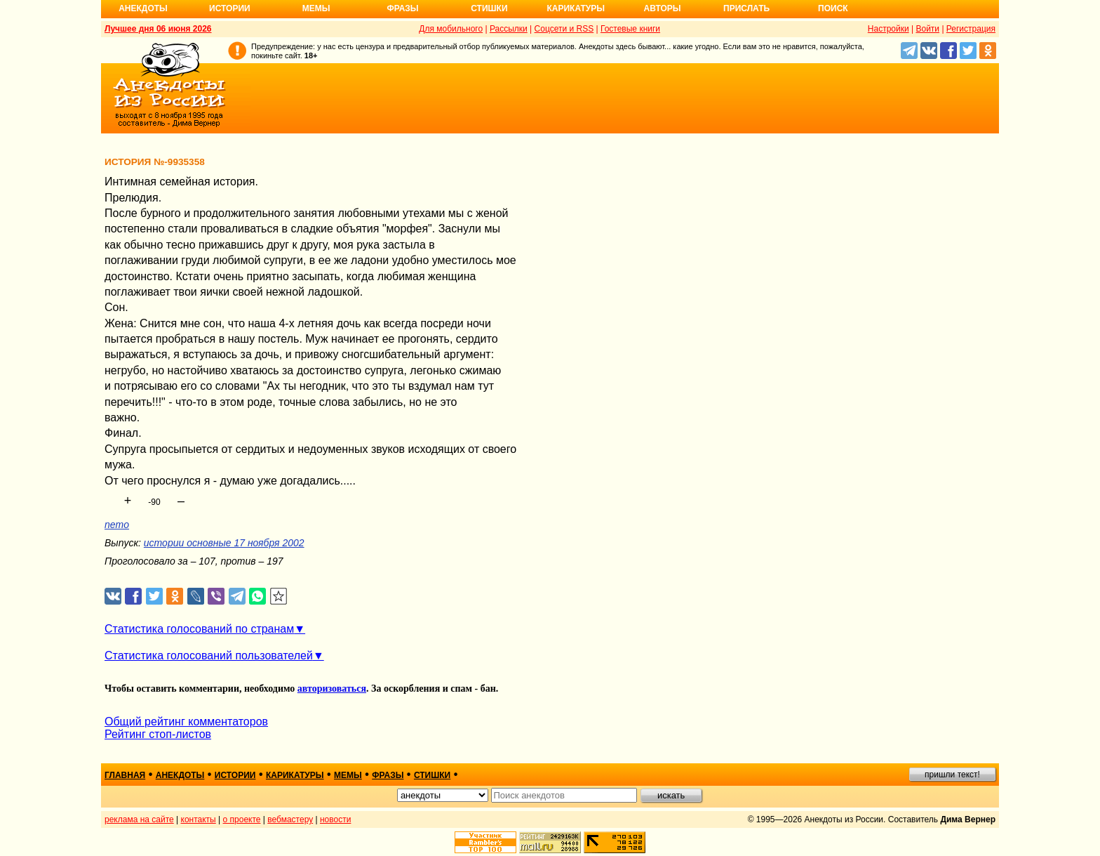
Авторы (662, 8)
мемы (348, 775)
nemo (117, 524)
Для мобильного (451, 29)
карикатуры (295, 775)
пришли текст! (952, 774)
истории (235, 775)
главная (125, 775)
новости (335, 819)
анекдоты (180, 775)
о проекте (242, 819)
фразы (387, 775)
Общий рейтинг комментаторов (186, 721)
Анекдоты (143, 8)
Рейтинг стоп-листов (158, 734)
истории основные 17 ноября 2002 (224, 542)
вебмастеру (290, 819)
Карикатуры (575, 8)
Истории (229, 8)
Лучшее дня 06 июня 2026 (158, 29)
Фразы (402, 8)
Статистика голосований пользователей (209, 655)
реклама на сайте (139, 819)
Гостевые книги (630, 29)
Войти (927, 29)
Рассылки (509, 29)
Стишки (489, 8)
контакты (198, 819)
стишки (432, 775)
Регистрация (970, 29)
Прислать (746, 8)
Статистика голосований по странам (199, 629)
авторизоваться (331, 688)
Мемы (316, 8)
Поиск (833, 8)
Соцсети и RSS (564, 29)
